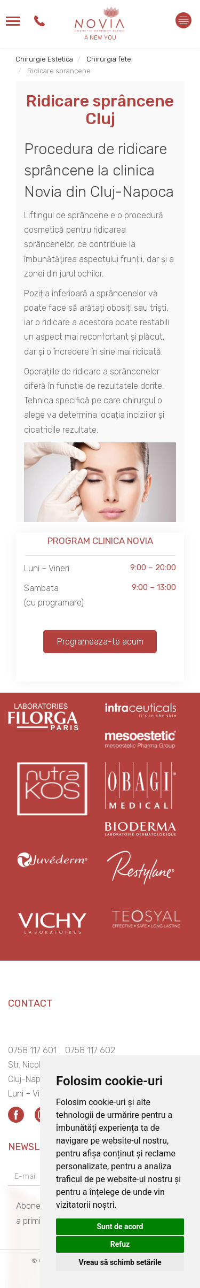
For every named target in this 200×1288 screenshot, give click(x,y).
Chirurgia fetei (109, 59)
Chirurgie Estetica (44, 59)
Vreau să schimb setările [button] (119, 1262)
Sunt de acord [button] (120, 1226)
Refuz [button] (120, 1244)
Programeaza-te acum (100, 642)
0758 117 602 (90, 1050)
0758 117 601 (32, 1050)
